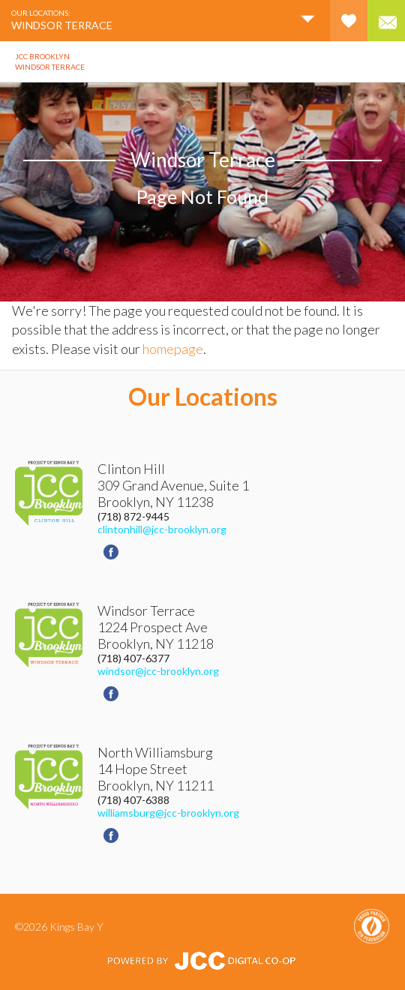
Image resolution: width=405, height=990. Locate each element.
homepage (172, 348)
